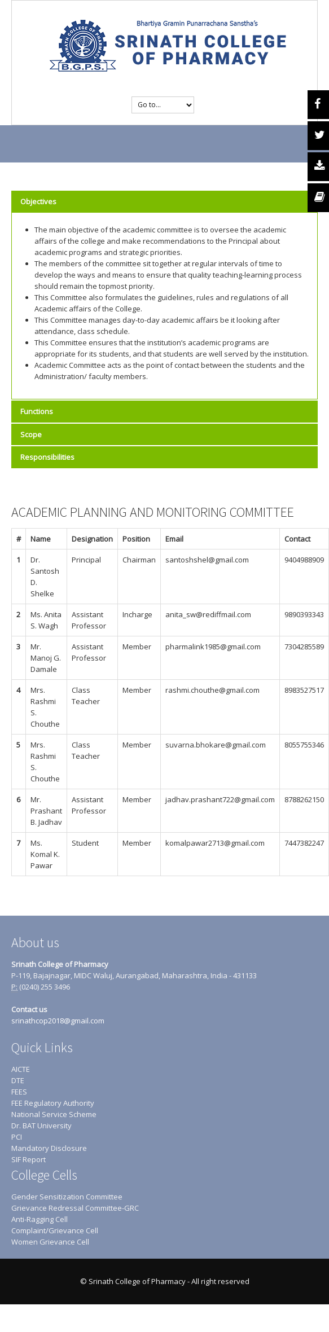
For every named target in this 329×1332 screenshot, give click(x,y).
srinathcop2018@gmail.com (57, 1021)
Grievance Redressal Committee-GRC (75, 1208)
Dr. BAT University (41, 1125)
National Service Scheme (53, 1114)
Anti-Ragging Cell (39, 1219)
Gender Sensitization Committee (66, 1197)
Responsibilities (47, 457)
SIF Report (28, 1159)
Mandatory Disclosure (49, 1148)
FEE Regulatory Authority (52, 1103)
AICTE (20, 1069)
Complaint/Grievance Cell (54, 1230)
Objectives (38, 201)
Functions (36, 411)
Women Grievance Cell (50, 1242)
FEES (19, 1092)
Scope (31, 434)
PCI (16, 1137)
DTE (17, 1080)
